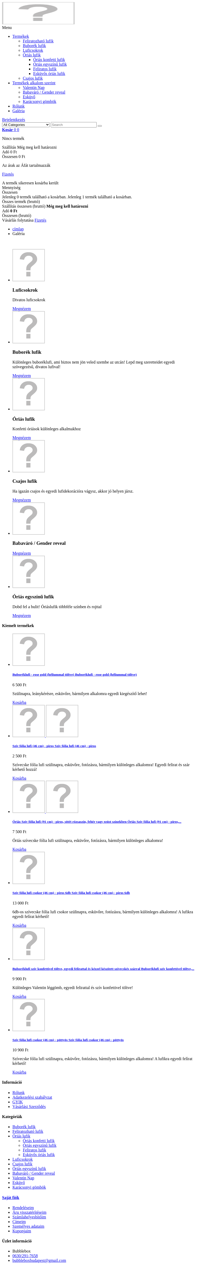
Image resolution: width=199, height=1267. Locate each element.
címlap (18, 229)
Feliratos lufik (44, 69)
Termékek (20, 36)
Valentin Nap (34, 87)
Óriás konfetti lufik (49, 59)
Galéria (18, 111)
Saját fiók (10, 1197)
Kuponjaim (21, 1231)
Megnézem (21, 308)
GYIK (17, 1102)
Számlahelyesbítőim (29, 1217)
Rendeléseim (23, 1207)
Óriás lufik (32, 55)
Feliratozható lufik (38, 41)
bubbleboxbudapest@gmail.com (39, 1260)
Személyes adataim (28, 1226)
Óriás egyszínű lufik (50, 64)
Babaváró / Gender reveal (44, 92)
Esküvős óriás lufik (49, 73)
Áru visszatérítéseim (29, 1212)
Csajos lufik (33, 78)
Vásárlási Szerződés (29, 1106)
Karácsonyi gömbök (39, 101)
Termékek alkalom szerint (33, 83)
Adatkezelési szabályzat (32, 1097)
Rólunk (18, 106)
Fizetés (8, 174)
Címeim (19, 1221)
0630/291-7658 (25, 1256)
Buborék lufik (34, 45)
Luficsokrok (33, 50)
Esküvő (29, 97)
